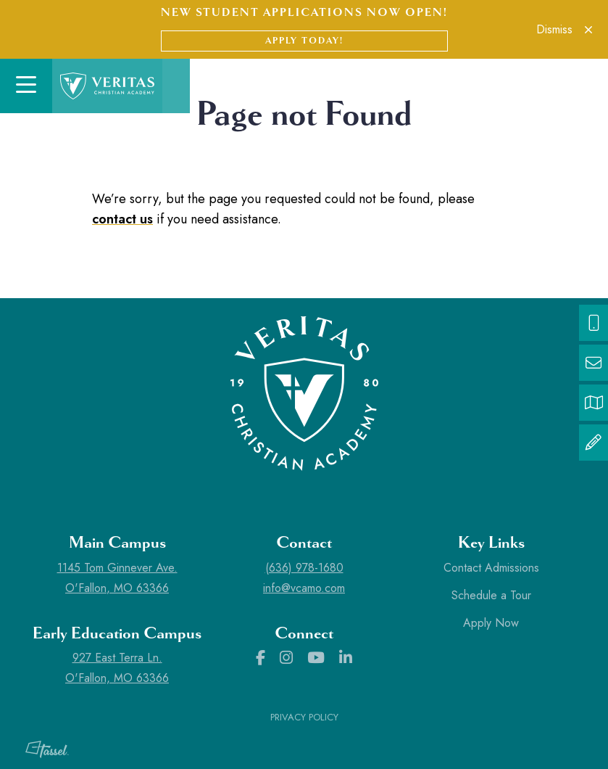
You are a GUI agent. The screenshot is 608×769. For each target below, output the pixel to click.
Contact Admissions (491, 567)
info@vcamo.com (304, 588)
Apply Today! (304, 40)
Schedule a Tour (491, 595)
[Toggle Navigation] (26, 86)
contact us (122, 219)
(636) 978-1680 (304, 567)
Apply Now (491, 622)
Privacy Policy (304, 717)
